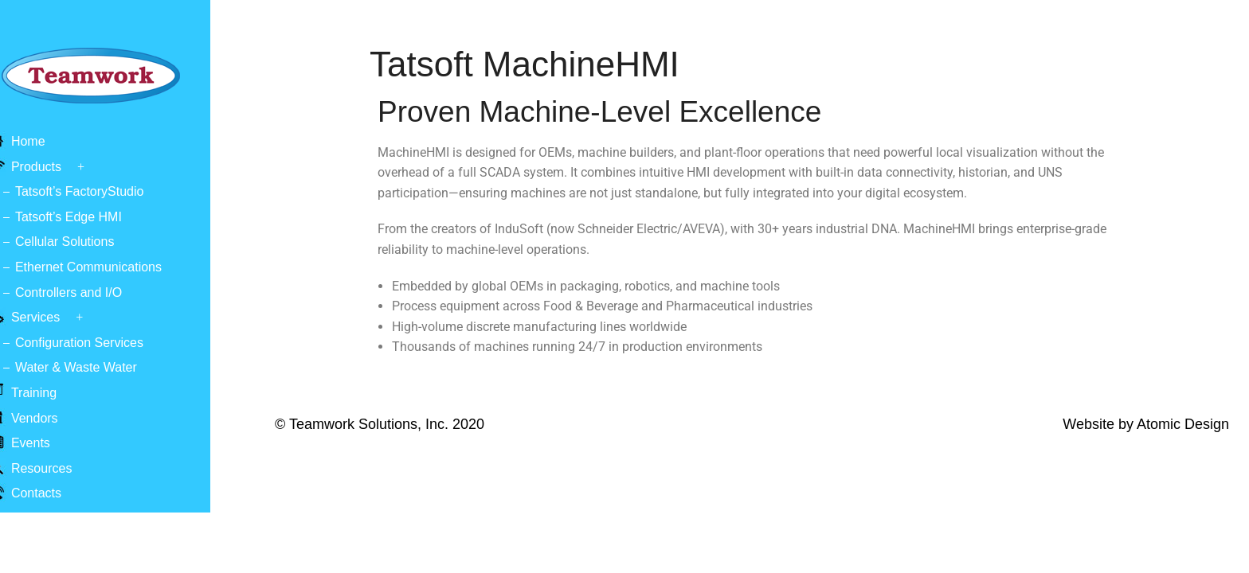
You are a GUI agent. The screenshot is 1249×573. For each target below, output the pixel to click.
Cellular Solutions (93, 241)
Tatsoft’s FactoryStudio (108, 191)
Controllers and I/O (97, 292)
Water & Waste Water (105, 367)
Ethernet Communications (117, 267)
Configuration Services (108, 342)
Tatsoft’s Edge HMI (97, 217)
